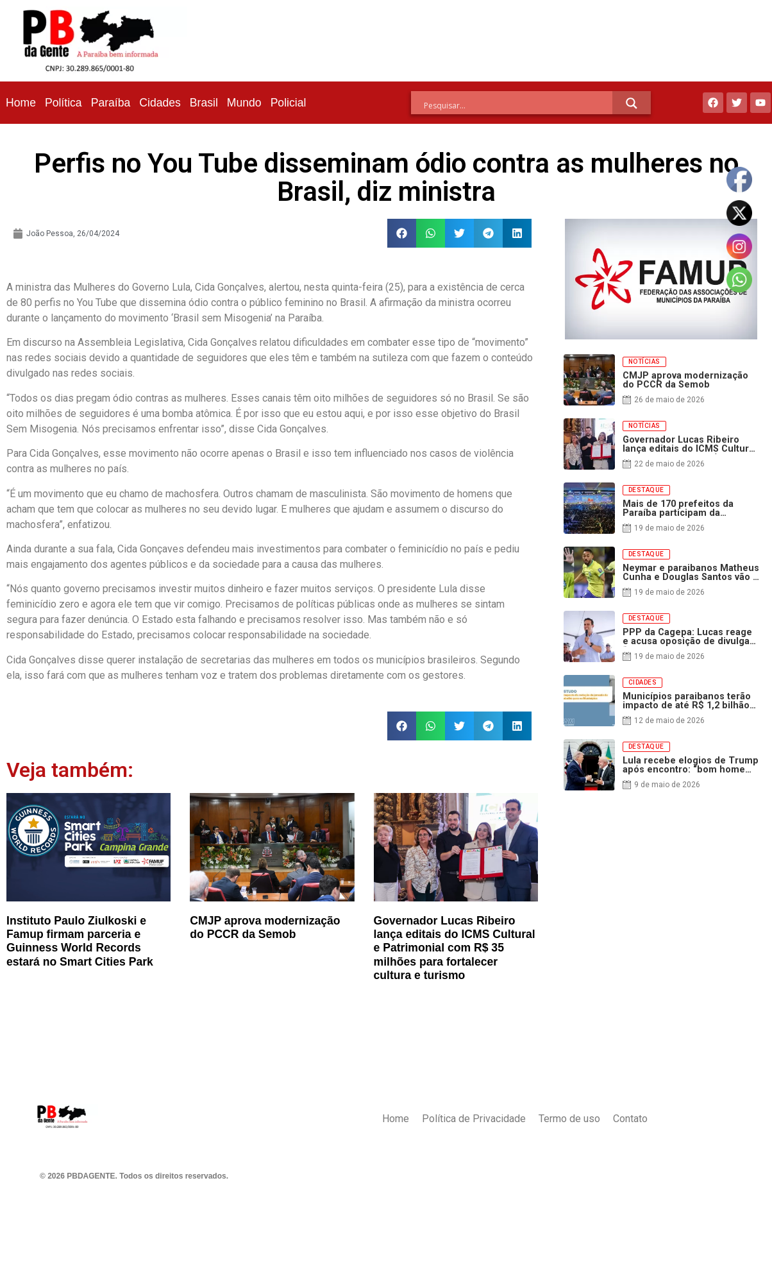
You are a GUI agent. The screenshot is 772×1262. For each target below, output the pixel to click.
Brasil (204, 102)
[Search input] (518, 105)
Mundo (244, 102)
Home (21, 102)
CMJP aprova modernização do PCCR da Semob (265, 927)
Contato (630, 1119)
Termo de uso (569, 1119)
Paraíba (111, 102)
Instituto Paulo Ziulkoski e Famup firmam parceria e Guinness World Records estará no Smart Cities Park (79, 941)
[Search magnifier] (631, 103)
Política (63, 102)
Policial (288, 102)
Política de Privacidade (474, 1119)
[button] (401, 233)
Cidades (160, 102)
